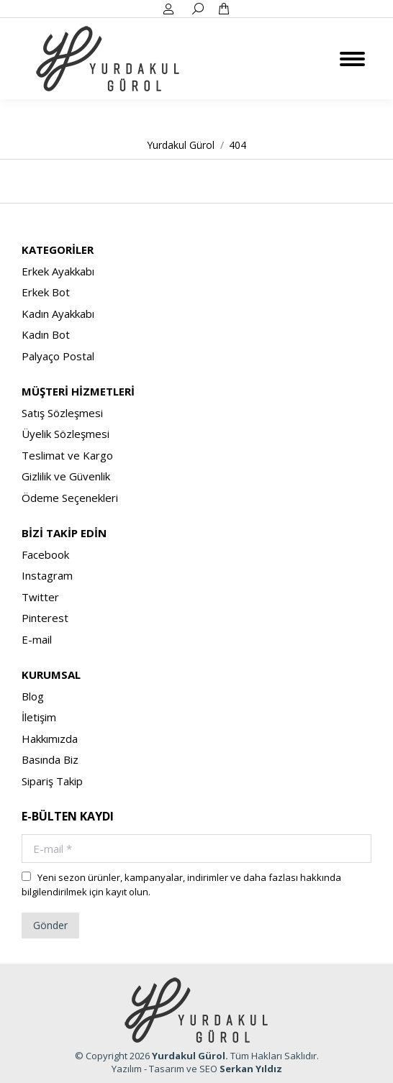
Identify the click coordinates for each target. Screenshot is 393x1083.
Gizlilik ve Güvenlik (66, 476)
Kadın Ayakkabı (58, 313)
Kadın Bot (46, 334)
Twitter (40, 597)
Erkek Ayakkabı (58, 271)
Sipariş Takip (52, 781)
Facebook (45, 554)
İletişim (39, 717)
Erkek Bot (46, 292)
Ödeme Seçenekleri (70, 497)
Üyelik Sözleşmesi (65, 433)
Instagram (47, 575)
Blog (33, 696)
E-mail (37, 639)
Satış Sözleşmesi (62, 413)
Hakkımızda (50, 738)
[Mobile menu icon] (352, 59)
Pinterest (45, 618)
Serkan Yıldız (251, 1068)
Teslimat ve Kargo (67, 455)
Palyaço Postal (58, 356)
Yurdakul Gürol (188, 1055)
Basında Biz (50, 759)
